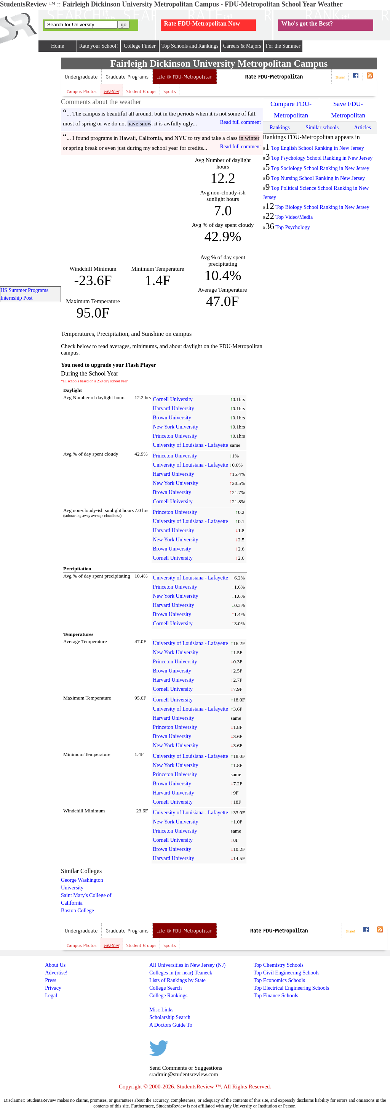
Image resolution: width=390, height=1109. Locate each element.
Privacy (53, 988)
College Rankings (168, 995)
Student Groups (141, 91)
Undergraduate (81, 76)
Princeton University (175, 436)
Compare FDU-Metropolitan (291, 109)
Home (57, 46)
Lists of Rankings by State (177, 980)
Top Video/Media (294, 217)
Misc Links (161, 1010)
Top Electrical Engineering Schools (291, 988)
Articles (362, 127)
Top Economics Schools (279, 980)
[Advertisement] (125, 210)
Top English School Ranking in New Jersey (317, 148)
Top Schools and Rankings (190, 46)
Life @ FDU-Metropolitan (185, 76)
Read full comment (240, 122)
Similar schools (322, 127)
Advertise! (56, 973)
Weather (111, 91)
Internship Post (16, 298)
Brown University (172, 417)
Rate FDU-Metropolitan (274, 76)
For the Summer (283, 46)
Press (50, 980)
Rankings (280, 127)
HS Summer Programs (24, 290)
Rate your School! (98, 46)
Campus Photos (81, 91)
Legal (51, 995)
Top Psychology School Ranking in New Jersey (322, 158)
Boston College (77, 910)
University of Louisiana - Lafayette (190, 445)
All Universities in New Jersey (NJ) (187, 965)
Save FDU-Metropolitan (348, 109)
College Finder (140, 46)
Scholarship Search (169, 1017)
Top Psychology (292, 227)
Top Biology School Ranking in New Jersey (322, 207)
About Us (55, 965)
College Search (165, 988)
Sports (169, 91)
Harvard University (173, 408)
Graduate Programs (127, 76)
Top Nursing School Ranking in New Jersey (318, 178)
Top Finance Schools (276, 995)
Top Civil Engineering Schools (287, 973)
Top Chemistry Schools (279, 965)
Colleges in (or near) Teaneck (180, 973)
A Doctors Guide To (170, 1025)
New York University (175, 427)
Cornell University (173, 399)
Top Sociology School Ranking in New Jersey (320, 168)
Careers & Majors (242, 46)
